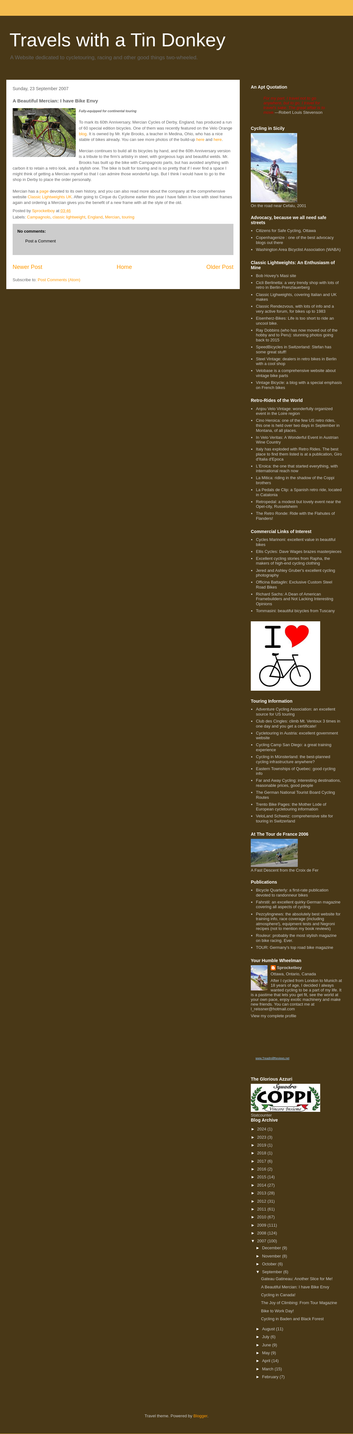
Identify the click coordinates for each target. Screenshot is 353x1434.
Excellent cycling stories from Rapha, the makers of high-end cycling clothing (293, 561)
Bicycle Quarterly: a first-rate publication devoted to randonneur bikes (292, 892)
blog (83, 133)
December (272, 1247)
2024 (262, 1129)
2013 (262, 1193)
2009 (262, 1225)
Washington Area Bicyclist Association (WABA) (298, 249)
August (269, 1329)
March (268, 1369)
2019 (262, 1145)
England (95, 217)
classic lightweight (69, 217)
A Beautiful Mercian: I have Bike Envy (295, 1287)
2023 (262, 1137)
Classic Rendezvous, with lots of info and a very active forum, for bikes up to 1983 (295, 309)
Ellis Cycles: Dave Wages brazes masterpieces (298, 551)
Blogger (200, 1416)
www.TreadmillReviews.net (272, 1058)
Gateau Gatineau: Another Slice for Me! (296, 1278)
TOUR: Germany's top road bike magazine (294, 947)
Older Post (219, 267)
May (266, 1352)
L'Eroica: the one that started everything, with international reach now (297, 468)
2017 (262, 1161)
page (44, 191)
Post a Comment (40, 241)
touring (128, 217)
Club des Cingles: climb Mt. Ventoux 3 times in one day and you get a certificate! (298, 724)
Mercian (112, 217)
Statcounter (261, 1115)
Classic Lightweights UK (50, 196)
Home (124, 267)
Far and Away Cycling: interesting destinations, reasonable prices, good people (298, 783)
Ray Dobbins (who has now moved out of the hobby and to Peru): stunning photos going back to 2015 (297, 335)
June (267, 1345)
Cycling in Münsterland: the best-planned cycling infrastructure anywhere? (293, 759)
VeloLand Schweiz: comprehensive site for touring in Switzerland (294, 818)
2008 (262, 1233)
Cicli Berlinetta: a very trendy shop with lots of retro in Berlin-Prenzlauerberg (297, 285)
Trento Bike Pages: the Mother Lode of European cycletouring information (291, 807)
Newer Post (27, 267)
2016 (262, 1169)
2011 (262, 1209)
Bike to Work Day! (277, 1311)
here (201, 139)
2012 (262, 1201)
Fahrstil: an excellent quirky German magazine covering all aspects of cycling (298, 904)
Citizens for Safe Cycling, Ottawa (286, 230)
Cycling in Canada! (278, 1294)
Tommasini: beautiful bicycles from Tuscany (295, 610)
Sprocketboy (289, 967)
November (272, 1256)
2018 (262, 1153)
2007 (262, 1241)
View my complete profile (273, 1015)
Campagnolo (38, 217)
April (267, 1360)
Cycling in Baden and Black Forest (292, 1318)
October (270, 1264)
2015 (262, 1177)
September (272, 1271)
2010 (262, 1217)
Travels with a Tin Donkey (117, 39)
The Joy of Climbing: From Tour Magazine (299, 1302)
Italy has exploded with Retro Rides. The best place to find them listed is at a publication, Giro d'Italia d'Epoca (299, 454)
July (266, 1336)
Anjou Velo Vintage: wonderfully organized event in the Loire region (294, 411)
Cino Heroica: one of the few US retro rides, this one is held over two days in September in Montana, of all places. (297, 425)
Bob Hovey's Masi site (276, 275)
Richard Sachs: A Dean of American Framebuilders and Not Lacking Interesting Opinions (294, 599)
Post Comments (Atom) (59, 279)
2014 (262, 1185)
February (271, 1376)
